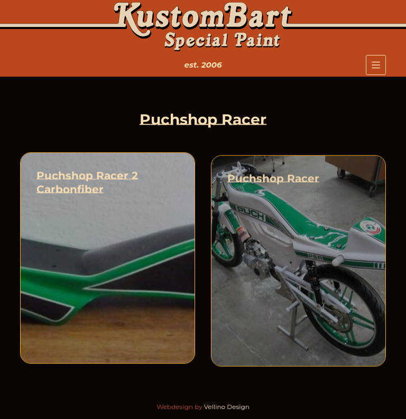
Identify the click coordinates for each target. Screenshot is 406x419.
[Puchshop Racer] (298, 262)
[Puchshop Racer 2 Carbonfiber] (108, 258)
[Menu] (376, 65)
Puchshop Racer (273, 179)
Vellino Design (227, 407)
